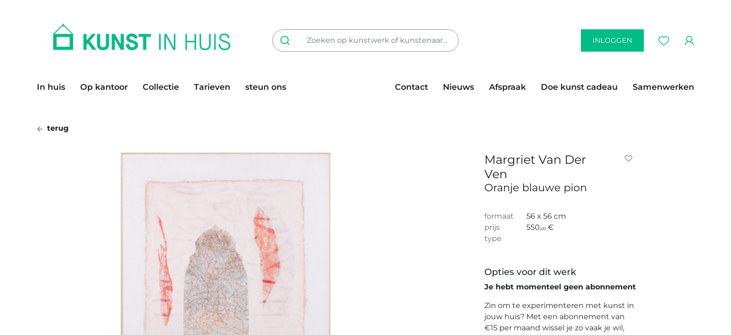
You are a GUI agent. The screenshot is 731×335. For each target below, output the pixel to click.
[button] (630, 159)
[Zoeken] (287, 40)
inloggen (612, 40)
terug (53, 128)
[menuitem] (55, 87)
